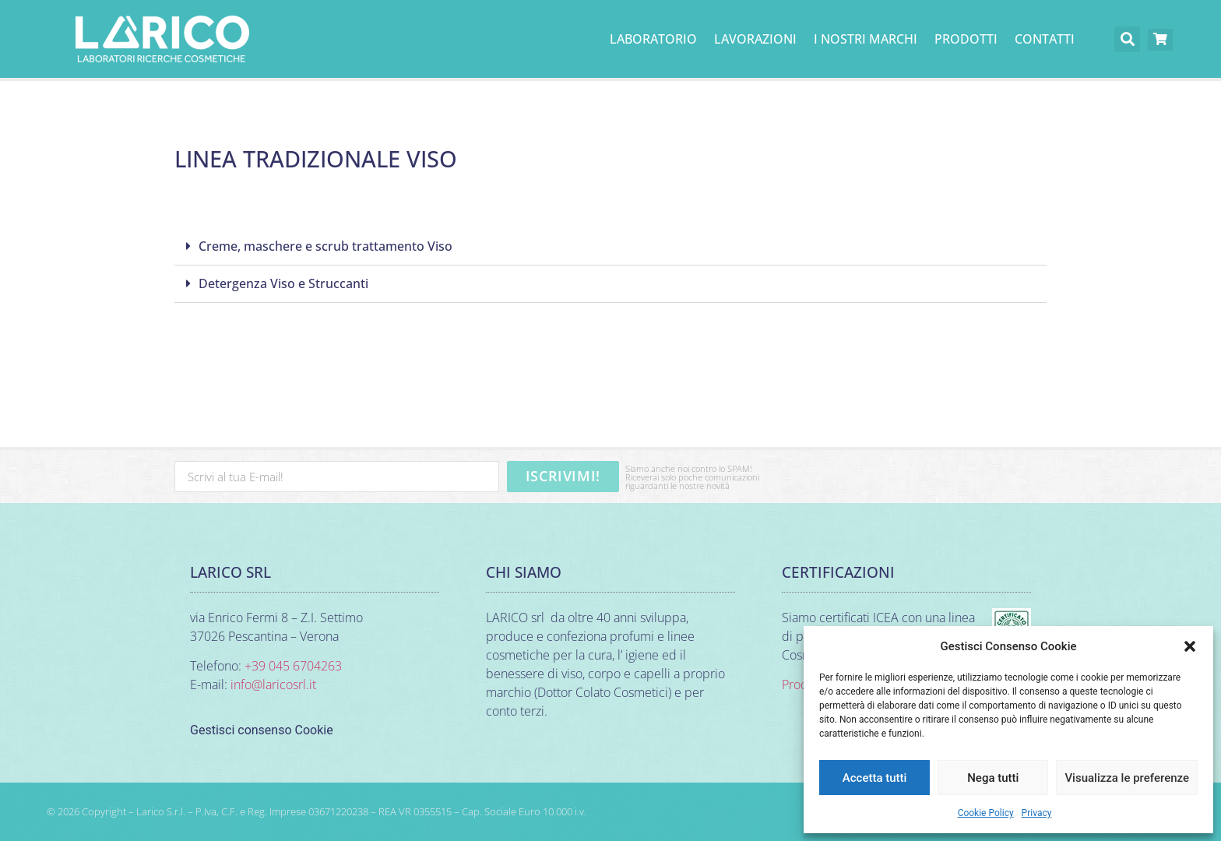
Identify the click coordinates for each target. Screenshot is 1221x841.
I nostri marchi (865, 39)
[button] (1190, 646)
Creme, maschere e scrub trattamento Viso (325, 246)
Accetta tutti (875, 778)
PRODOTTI (966, 39)
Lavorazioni (755, 39)
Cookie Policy (986, 813)
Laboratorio (653, 39)
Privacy (1037, 813)
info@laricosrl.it (273, 684)
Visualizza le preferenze (1126, 778)
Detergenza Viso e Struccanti (283, 283)
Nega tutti (993, 778)
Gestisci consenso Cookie (261, 730)
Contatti (1045, 39)
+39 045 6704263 (293, 665)
